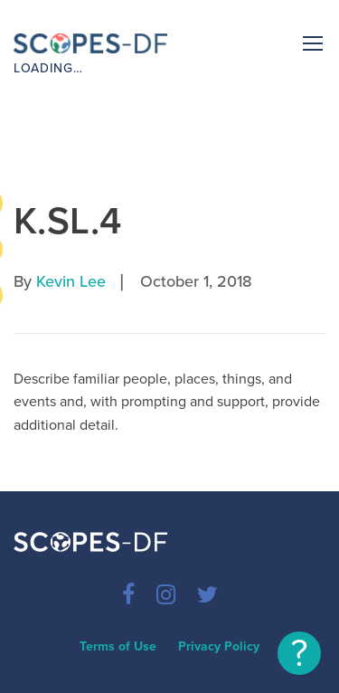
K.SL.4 (68, 221)
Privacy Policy (218, 646)
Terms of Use (118, 646)
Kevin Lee (71, 281)
